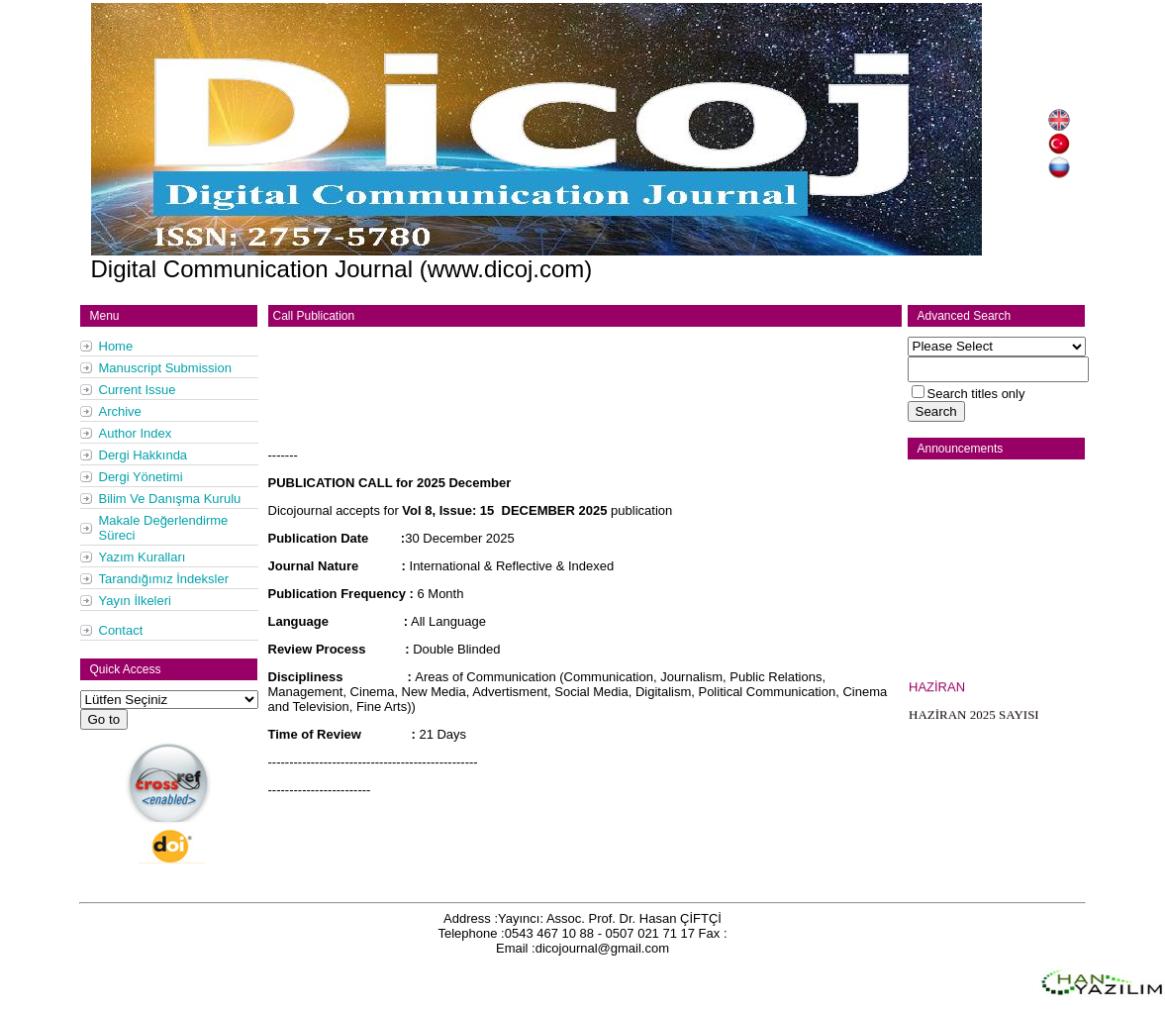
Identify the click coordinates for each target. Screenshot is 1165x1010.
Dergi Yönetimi (141, 476)
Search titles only (976, 393)
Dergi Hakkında (143, 455)
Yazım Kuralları (142, 557)
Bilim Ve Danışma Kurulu (170, 498)
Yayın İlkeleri (135, 600)
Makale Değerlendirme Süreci (164, 528)
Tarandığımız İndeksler (164, 578)
